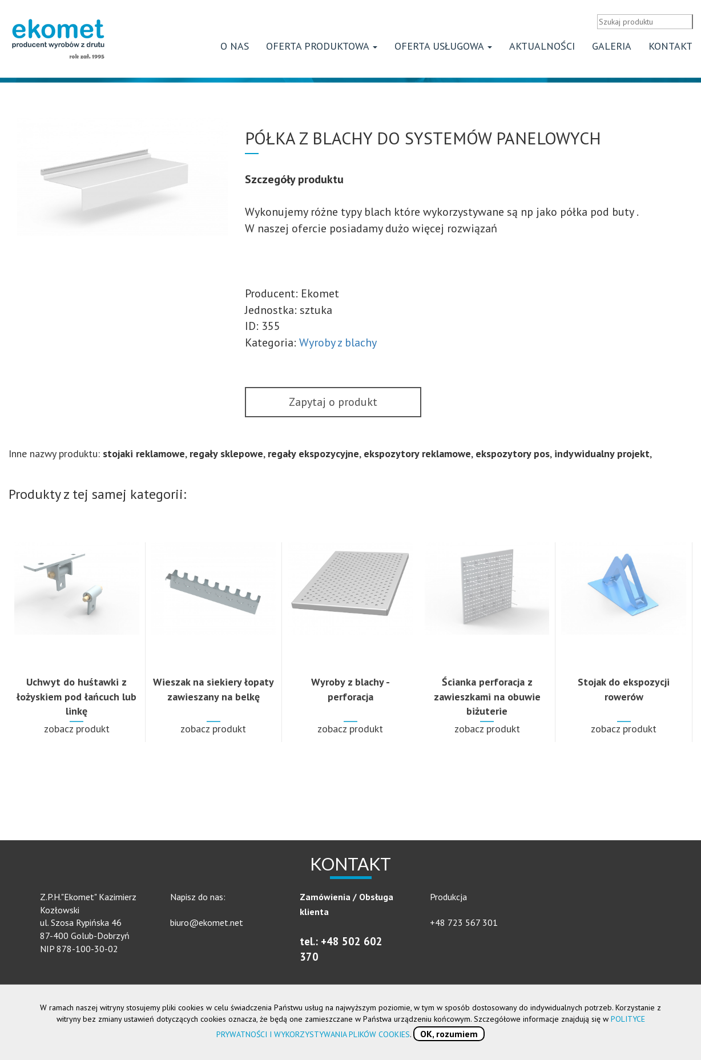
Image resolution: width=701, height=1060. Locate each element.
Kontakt (670, 48)
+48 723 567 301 (464, 925)
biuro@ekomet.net (206, 925)
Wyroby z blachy (338, 345)
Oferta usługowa (443, 48)
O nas (234, 48)
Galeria (611, 48)
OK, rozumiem (449, 1033)
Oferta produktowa (321, 48)
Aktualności (542, 48)
